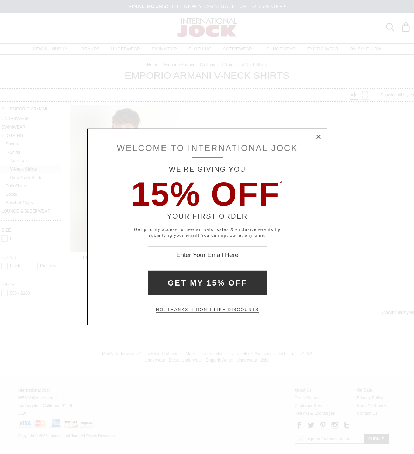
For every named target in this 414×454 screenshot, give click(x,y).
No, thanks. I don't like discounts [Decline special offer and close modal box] (207, 309)
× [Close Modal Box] (319, 137)
